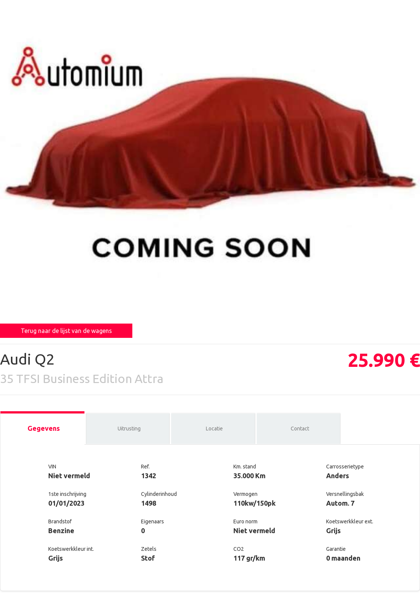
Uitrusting (129, 429)
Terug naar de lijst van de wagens (66, 330)
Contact (300, 429)
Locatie (214, 429)
